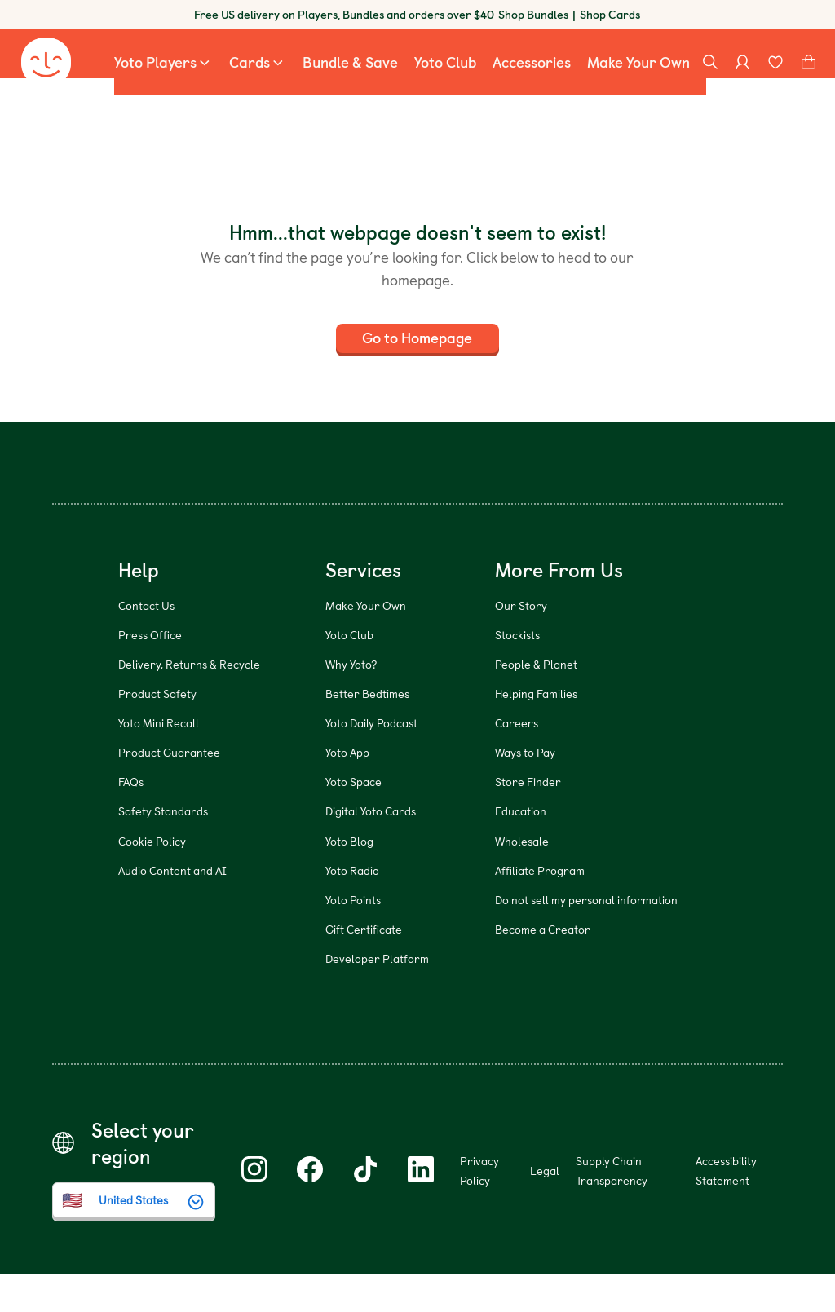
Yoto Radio (352, 908)
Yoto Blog (349, 879)
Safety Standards (163, 850)
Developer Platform (377, 996)
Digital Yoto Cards (370, 850)
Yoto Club (349, 673)
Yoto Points (353, 938)
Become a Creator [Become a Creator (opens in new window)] (542, 967)
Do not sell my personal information (586, 938)
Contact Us (146, 643)
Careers (516, 761)
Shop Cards (610, 14)
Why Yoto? (351, 702)
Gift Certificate (363, 967)
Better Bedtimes (367, 731)
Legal (544, 1208)
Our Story (521, 643)
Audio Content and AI (172, 908)
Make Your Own (365, 643)
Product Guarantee (169, 791)
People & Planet (536, 702)
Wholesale (522, 879)
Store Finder (528, 820)
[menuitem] (163, 73)
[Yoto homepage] (46, 73)
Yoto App (347, 791)
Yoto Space (353, 820)
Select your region (142, 1181)
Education (520, 850)
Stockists (517, 673)
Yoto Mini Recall (158, 761)
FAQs (131, 820)
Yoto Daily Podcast (371, 761)
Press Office (150, 673)
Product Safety (157, 731)
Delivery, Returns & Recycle (189, 702)
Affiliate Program (540, 908)
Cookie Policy (152, 879)
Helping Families (536, 731)
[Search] (710, 73)
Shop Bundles (533, 14)
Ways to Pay (525, 791)
